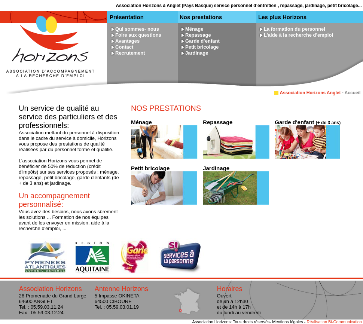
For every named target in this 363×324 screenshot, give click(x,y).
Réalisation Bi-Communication (334, 322)
